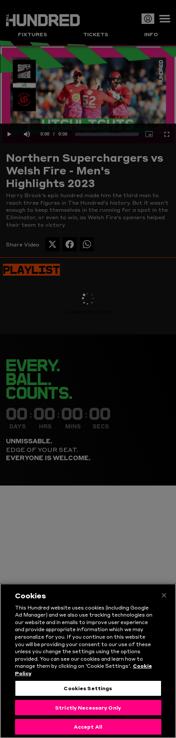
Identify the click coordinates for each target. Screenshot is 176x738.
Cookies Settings (88, 693)
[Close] (164, 600)
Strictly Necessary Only (88, 712)
